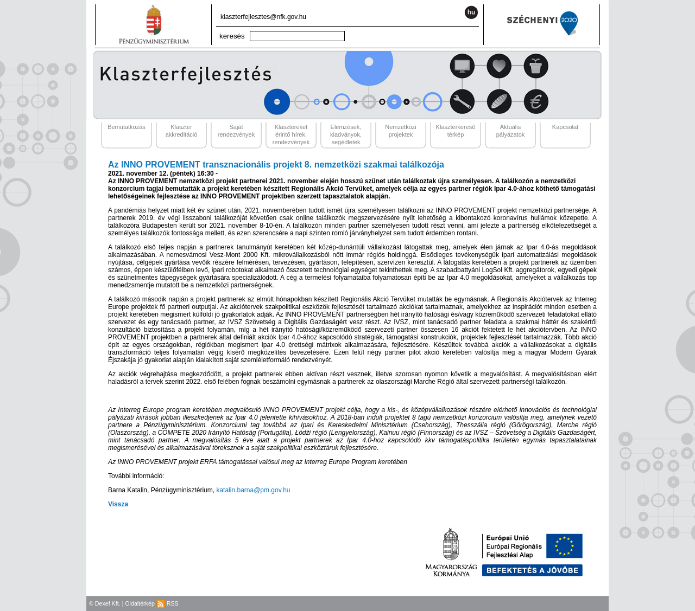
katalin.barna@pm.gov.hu (253, 490)
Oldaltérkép (140, 603)
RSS (167, 603)
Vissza (118, 504)
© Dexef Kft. (105, 603)
